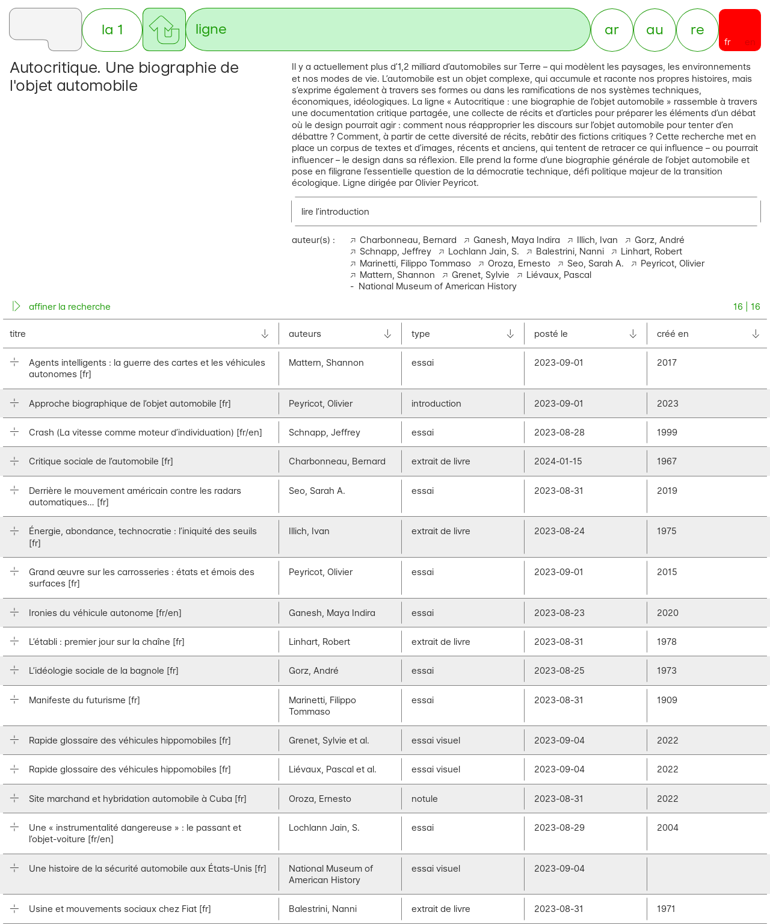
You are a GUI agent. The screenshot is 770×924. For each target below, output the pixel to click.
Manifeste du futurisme (84, 700)
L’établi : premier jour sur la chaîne (107, 643)
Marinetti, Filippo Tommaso (415, 264)
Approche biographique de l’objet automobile (130, 404)
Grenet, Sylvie (481, 276)
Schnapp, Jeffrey (395, 252)
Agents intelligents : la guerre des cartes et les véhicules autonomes (147, 369)
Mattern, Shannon (397, 276)
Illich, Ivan (597, 241)
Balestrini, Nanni (570, 252)
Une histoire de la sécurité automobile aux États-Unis (147, 869)
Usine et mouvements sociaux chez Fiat (120, 910)
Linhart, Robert (651, 252)
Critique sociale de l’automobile (101, 462)
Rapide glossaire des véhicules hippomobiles (130, 741)
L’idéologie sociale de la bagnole (104, 672)
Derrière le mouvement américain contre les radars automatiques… (135, 497)
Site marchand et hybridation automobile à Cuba (138, 800)
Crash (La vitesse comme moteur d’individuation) (145, 433)
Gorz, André (660, 241)
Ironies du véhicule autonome (105, 613)
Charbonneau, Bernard (408, 241)
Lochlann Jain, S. (483, 252)
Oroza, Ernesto (519, 264)
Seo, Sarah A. (595, 264)
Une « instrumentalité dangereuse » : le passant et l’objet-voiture (135, 834)
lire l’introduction (335, 212)
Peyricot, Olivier (672, 264)
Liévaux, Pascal (558, 276)
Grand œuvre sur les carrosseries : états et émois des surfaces (141, 579)
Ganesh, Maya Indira (516, 241)
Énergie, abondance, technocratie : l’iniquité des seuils (143, 538)
